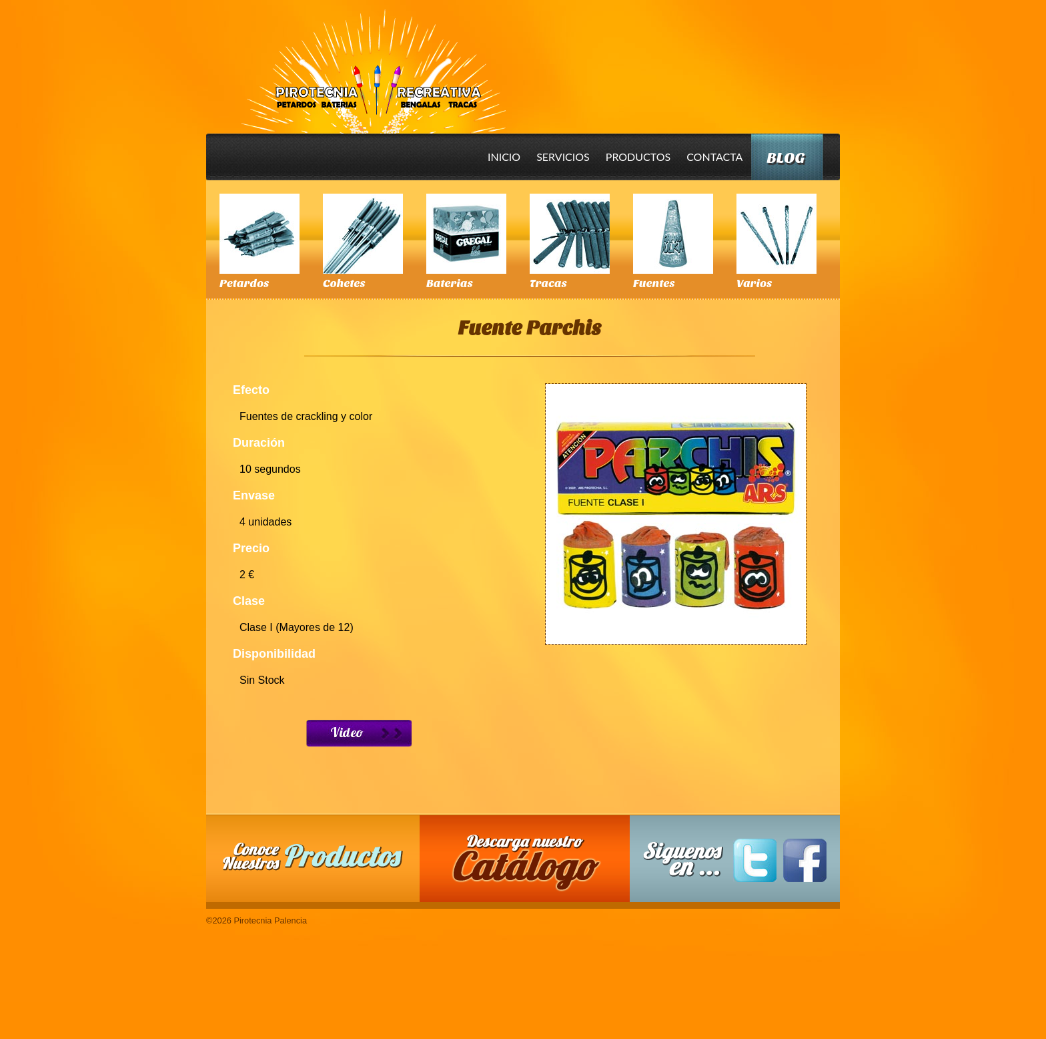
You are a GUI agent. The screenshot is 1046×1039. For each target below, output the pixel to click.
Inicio (504, 156)
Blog (785, 158)
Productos (638, 156)
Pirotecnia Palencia (372, 62)
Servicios (563, 156)
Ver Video (359, 733)
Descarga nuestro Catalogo (531, 865)
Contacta (714, 156)
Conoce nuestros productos (313, 856)
